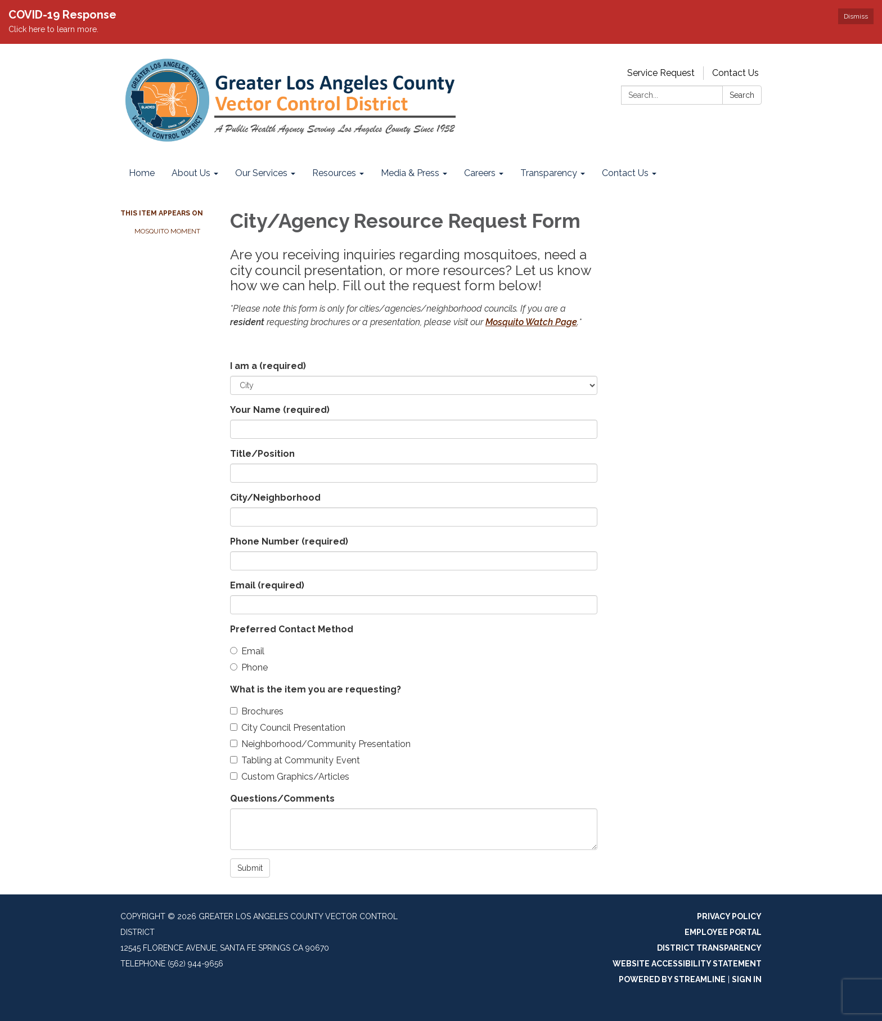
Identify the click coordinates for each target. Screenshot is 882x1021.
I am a (268, 366)
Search (742, 95)
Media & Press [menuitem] (410, 173)
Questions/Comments (282, 798)
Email (267, 585)
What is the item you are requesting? (315, 689)
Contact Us (735, 73)
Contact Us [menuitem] (625, 173)
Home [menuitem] (142, 173)
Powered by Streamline (672, 979)
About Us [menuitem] (191, 173)
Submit (250, 867)
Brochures (257, 711)
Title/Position (262, 453)
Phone (249, 667)
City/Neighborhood (275, 497)
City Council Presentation (287, 727)
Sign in (747, 979)
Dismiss (856, 16)
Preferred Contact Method (291, 629)
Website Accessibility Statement (687, 963)
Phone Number (289, 541)
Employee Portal (723, 932)
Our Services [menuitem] (261, 173)
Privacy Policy (729, 916)
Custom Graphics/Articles (289, 776)
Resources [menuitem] (334, 173)
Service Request (661, 73)
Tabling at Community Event (295, 760)
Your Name (280, 409)
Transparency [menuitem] (548, 173)
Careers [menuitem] (480, 173)
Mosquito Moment (167, 231)
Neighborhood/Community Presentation (320, 744)
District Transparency (709, 947)
